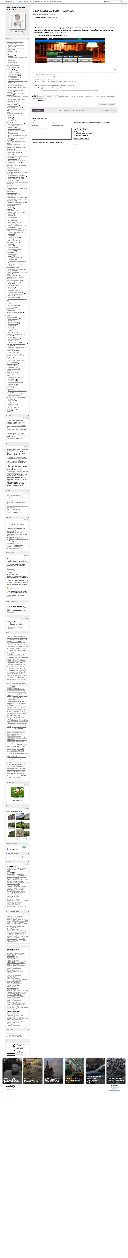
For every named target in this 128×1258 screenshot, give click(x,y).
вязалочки (9, 972)
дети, (8, 122)
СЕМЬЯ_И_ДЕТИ (18, 869)
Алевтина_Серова (12, 886)
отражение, (11, 234)
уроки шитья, (11, 379)
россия (9, 753)
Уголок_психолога (11, 990)
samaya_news (22, 1021)
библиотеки (13, 639)
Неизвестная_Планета (19, 953)
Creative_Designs (11, 1007)
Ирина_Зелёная (18, 893)
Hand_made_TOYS (12, 967)
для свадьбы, (11, 329)
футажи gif (9, 771)
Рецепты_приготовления (13, 904)
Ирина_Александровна (13, 930)
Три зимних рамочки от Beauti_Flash (17, 479)
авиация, (10, 365)
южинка (15, 941)
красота (15, 696)
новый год (10, 719)
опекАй (18, 961)
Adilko (12, 875)
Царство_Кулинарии (21, 979)
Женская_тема (11, 1004)
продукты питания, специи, (15, 225)
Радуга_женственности (13, 982)
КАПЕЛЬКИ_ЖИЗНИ (12, 1021)
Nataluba (9, 921)
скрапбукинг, (11, 340)
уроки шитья (16, 768)
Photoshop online (13, 574)
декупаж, (10, 327)
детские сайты (14, 662)
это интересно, (11, 409)
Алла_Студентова (22, 886)
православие (10, 732)
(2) (7, 498)
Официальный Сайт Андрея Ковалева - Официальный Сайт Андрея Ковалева (16, 422)
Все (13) (26, 520)
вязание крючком (14, 654)
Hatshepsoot (23, 877)
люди (14, 705)
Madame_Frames (11, 1024)
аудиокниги (40, 96)
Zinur (18, 885)
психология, (11, 349)
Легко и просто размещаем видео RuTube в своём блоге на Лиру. (17, 457)
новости (22, 717)
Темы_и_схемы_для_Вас (14, 1018)
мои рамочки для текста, (14, 292)
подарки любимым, (13, 282)
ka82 (13, 878)
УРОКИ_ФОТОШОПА (12, 957)
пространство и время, (14, 162)
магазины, (9, 245)
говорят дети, (11, 127)
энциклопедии (111, 96)
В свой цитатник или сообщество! (53, 19)
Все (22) (26, 555)
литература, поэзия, (12, 229)
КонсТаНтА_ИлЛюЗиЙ (13, 896)
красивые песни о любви (12, 693)
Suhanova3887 (24, 921)
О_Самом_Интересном (13, 1025)
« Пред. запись (63, 110)
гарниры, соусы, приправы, (15, 212)
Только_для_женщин (22, 1007)
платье (24, 727)
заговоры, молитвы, (13, 319)
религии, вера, (11, 317)
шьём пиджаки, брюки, (14, 382)
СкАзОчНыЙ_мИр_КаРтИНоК (15, 1015)
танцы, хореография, (12, 362)
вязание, (9, 69)
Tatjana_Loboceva (11, 885)
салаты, (10, 227)
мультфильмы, (12, 352)
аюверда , (11, 399)
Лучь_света (17, 932)
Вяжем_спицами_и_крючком (14, 983)
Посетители (19, 1052)
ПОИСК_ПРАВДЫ (11, 956)
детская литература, (13, 129)
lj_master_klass (11, 1035)
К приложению (25, 618)
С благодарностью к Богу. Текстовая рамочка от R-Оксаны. (17, 472)
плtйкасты (18, 727)
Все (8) (27, 492)
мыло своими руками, (14, 249)
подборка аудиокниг (76, 96)
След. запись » (82, 110)
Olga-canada (18, 882)
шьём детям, (11, 381)
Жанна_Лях (10, 891)
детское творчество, (13, 133)
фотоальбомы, (11, 372)
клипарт (21, 685)
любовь (10, 705)
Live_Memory (21, 965)
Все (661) (26, 864)
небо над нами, (12, 374)
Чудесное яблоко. (12, 509)
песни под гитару (22, 725)
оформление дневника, (13, 285)
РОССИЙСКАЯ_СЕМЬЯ (13, 868)
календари (15, 683)
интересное (10, 679)
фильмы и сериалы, (13, 354)
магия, (9, 402)
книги (26, 685)
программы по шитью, (14, 377)
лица (24, 703)
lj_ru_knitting (18, 1035)
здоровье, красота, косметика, (15, 151)
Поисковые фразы (21, 1054)
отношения (23, 721)
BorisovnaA (10, 869)
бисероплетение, (12, 322)
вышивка (19, 646)
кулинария (16, 698)
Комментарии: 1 (19, 532)
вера (25, 640)
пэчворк (18, 736)
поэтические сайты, (13, 237)
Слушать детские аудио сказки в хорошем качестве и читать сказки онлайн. (61, 81)
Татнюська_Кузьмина (12, 936)
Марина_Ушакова (11, 900)
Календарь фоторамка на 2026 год (17, 426)
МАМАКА (23, 932)
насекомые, (11, 62)
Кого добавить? (21, 874)
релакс (23, 747)
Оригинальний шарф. (13, 438)
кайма (11, 683)
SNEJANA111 (15, 921)
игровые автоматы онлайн (17, 677)
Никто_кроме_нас (11, 903)
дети (8, 662)
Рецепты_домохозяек (13, 964)
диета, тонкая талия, (13, 152)
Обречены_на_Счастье (13, 985)
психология (18, 734)
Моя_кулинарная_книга (13, 1002)
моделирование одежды (14, 707)
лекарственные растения (15, 703)
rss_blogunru (10, 1036)
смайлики (49, 128)
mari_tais (9, 881)
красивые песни (21, 692)
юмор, (8, 411)
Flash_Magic (15, 877)
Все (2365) (26, 418)
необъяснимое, (12, 170)
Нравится (103, 104)
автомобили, (11, 367)
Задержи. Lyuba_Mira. (13, 543)
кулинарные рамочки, (14, 290)
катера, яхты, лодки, (13, 369)
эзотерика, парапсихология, (14, 397)
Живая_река (16, 891)
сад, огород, (10, 345)
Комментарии (21, 7)
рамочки (15, 744)
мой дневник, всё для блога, (15, 294)
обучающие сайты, (13, 359)
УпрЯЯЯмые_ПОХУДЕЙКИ (14, 995)
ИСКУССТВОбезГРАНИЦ (14, 1000)
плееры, (10, 295)
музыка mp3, (11, 259)
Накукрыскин (10, 628)
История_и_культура (12, 988)
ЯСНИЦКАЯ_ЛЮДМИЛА (13, 937)
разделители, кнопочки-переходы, (17, 299)
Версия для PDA (114, 1087)
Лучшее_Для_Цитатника (13, 997)
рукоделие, (10, 320)
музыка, (9, 252)
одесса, (10, 117)
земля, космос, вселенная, (14, 160)
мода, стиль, (10, 251)
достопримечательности (16, 664)
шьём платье (16, 775)
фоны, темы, (11, 307)
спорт (12, 759)
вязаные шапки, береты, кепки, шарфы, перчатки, (16, 100)
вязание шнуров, (12, 79)
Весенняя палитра (17, 797)
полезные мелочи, (12, 308)
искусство (18, 681)
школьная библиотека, (14, 395)
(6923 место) (10, 612)
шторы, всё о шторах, (14, 180)
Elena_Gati (9, 918)
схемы (9, 761)
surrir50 (18, 884)
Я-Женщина (17, 975)
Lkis (18, 879)
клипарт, (10, 289)
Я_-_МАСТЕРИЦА (14, 998)
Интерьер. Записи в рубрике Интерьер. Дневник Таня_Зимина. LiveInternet (17, 435)
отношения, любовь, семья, (14, 280)
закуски (22, 668)
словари (34, 98)
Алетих (24, 928)
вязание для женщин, (14, 72)
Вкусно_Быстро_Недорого (14, 1006)
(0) (19, 423)
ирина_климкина (11, 940)
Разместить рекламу (114, 1090)
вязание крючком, (13, 76)
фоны (23, 768)
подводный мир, (12, 67)
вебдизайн (20, 639)
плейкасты (11, 729)
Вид (107, 2)
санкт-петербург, (12, 120)
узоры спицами (16, 766)
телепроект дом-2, (13, 283)
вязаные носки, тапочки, (14, 85)
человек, (10, 164)
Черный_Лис (22, 906)
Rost (8, 884)
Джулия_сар (15, 929)
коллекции (11, 687)
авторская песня (21, 636)
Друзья (14, 7)
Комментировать (38, 110)
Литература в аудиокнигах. (47, 79)
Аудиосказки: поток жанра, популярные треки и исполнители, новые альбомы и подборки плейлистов (69, 90)
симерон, (10, 406)
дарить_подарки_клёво (13, 978)
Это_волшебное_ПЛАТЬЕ (14, 981)
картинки (22, 683)
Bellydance (9, 992)
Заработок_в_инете (12, 971)
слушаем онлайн (51, 96)
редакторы (16, 747)
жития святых (21, 666)
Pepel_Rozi (25, 882)
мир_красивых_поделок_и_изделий (16, 974)
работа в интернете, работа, (14, 312)
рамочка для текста (16, 741)
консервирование (13, 689)
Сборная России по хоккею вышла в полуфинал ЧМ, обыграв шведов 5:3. (17, 502)
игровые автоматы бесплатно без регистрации (17, 674)
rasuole (22, 926)
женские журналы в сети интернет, (17, 109)
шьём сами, (11, 386)
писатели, (10, 235)
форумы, (9, 370)
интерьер (10, 681)
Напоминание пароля (57, 125)
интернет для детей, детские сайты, (18, 135)
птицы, (9, 64)
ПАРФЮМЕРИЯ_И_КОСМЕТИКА (16, 963)
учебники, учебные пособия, (15, 394)
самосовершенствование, (14, 347)
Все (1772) (26, 914)
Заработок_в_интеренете (14, 968)
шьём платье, (11, 384)
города (18, 661)
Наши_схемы (10, 1017)
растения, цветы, (11, 314)
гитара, (10, 256)
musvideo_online (18, 1036)
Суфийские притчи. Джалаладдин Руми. (51, 88)
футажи (23, 770)
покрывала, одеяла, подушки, (16, 177)
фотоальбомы (11, 770)
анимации (10, 638)
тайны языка (15, 761)
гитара (14, 661)
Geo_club (23, 992)
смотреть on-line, (11, 350)
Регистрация (23, 1)
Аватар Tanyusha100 (17, 21)
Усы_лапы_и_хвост (12, 989)
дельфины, (11, 56)
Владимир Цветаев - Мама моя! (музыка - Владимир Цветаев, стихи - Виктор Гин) (17, 530)
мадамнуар (10, 941)
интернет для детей (20, 679)
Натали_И (9, 933)
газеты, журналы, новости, (14, 107)
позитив (9, 731)
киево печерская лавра (12, 685)
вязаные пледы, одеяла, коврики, (17, 87)
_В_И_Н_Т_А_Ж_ (11, 977)
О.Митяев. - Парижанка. (14, 546)
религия (14, 749)
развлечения (11, 738)
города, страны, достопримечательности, (13, 113)
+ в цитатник (52, 14)
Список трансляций (12, 1033)
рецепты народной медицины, (16, 272)
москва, (10, 115)
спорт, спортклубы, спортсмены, (15, 360)
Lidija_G (25, 919)
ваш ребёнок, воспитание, (15, 124)
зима (21, 670)
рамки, (9, 302)
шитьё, (8, 375)
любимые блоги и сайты (91, 96)
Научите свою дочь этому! (14, 465)
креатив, (9, 207)
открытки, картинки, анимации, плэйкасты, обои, (15, 278)
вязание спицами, (13, 77)
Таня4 (22, 935)
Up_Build (17, 1022)
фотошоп (18, 770)
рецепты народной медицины (15, 750)
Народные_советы (12, 958)
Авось (48, 1)
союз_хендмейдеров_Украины (15, 996)
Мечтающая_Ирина (22, 900)
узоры (8, 766)
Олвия (18, 903)
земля (17, 670)
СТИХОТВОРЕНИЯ (22, 990)
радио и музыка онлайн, (14, 264)
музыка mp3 (11, 711)
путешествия (11, 736)
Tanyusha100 (7, 9)
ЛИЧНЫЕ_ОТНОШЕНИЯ (13, 899)
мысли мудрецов (16, 713)
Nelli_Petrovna (10, 882)
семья (14, 757)
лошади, (10, 60)
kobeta (23, 925)
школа (19, 773)
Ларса (18, 898)
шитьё (13, 773)
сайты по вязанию (13, 106)
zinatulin (19, 928)
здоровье (11, 670)
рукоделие (17, 753)
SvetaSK (9, 922)
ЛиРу (19, 989)
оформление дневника (17, 723)
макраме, (10, 330)
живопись (14, 666)
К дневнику (73, 110)
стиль (16, 759)
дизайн (22, 663)
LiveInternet (9, 2)
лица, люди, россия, (12, 242)
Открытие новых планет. (14, 512)
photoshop (9, 636)
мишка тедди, (11, 332)
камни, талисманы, (12, 193)
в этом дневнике (12, 849)
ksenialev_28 (10, 926)
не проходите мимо (13, 716)
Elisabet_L (9, 877)
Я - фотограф (12, 558)
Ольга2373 (10, 935)
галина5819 (10, 889)
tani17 (15, 928)
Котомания (16, 993)
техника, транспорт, (12, 364)
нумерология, (11, 404)
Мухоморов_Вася (17, 902)
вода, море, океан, (12, 65)
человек (22, 771)
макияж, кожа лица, (13, 159)
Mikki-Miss (14, 881)
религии (9, 749)
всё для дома (17, 644)
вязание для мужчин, (13, 74)
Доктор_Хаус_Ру (18, 889)
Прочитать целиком (39, 19)
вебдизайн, (11, 287)
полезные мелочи (19, 731)
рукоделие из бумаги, (14, 339)
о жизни (15, 719)
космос (22, 689)
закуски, (10, 215)
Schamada (12, 884)
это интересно (16, 777)
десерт (23, 661)
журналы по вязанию (13, 668)
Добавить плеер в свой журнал (15, 627)
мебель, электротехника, (15, 175)
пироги (14, 727)
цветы (15, 771)
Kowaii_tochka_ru (11, 1019)
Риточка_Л (23, 868)
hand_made (10, 993)
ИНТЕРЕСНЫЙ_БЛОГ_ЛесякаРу (16, 892)
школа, (8, 387)
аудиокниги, (11, 51)
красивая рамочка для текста (13, 690)
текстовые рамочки (15, 764)
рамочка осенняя (16, 743)
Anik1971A (13, 916)
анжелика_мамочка (12, 939)
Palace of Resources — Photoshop (16, 429)
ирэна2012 (19, 940)
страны (21, 759)
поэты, (9, 239)
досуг (8, 666)
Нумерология (10, 975)
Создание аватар (13, 588)
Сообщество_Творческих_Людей (16, 1003)
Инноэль (23, 891)
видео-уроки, (11, 389)
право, (9, 244)
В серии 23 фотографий (21, 839)
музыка (22, 709)
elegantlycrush (10, 925)
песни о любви (12, 725)
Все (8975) (26, 446)
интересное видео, (12, 168)
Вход (30, 1)
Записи (8, 7)
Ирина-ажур (10, 893)
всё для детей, (12, 125)
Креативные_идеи (17, 954)
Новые (114, 110)
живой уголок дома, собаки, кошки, (17, 57)
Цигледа (26, 936)
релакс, (9, 315)
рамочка (18, 740)
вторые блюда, (12, 210)
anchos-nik (20, 923)
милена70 (9, 902)
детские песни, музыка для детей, (17, 130)
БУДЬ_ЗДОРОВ (11, 979)
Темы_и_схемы (11, 961)
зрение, (10, 154)
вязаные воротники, (13, 84)
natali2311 (20, 881)
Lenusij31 (20, 919)
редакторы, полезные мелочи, (16, 202)
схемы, (10, 303)
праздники (11, 734)
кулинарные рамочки (13, 699)
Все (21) (26, 784)
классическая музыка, (14, 257)
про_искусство (24, 961)
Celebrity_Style (11, 1022)
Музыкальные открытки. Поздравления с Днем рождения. (16, 496)
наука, (8, 274)
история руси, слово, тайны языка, (16, 185)
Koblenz (17, 878)
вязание (15, 648)
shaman (14, 636)
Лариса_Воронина (12, 898)
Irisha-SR (9, 878)
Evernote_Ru (24, 1018)
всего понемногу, (12, 324)
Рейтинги (39, 1)
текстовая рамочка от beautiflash (19, 762)
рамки (18, 738)
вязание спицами (20, 657)
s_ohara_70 (10, 928)
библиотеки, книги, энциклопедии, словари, (50, 95)
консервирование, (13, 217)
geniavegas (18, 925)
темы (25, 764)
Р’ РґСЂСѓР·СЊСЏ (18, 31)
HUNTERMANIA (17, 918)
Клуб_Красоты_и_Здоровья (14, 895)
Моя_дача (9, 953)
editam (25, 923)
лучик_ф (24, 940)
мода (18, 705)
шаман (8, 773)
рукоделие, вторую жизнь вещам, (16, 344)
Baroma (17, 875)
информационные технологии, (16, 197)
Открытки (11, 569)
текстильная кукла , (13, 342)
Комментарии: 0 (19, 545)
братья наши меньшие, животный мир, (17, 53)
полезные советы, (13, 297)
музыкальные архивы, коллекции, (17, 261)
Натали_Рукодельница (18, 933)
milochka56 (17, 926)
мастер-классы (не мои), (13, 247)
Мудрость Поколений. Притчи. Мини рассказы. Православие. (57, 85)
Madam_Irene (23, 879)
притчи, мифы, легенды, (14, 240)
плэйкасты (19, 729)
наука (15, 715)
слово (19, 757)
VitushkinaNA (13, 923)
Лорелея (9, 954)
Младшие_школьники (13, 970)
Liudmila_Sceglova (12, 879)
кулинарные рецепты (15, 701)
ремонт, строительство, (14, 178)
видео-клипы (12, 642)
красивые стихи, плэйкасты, (15, 232)
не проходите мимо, (12, 275)
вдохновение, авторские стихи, (16, 230)
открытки (14, 721)
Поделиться (111, 104)
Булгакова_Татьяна (12, 888)
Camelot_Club (16, 992)
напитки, (10, 219)
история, (9, 191)
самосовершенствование (12, 755)
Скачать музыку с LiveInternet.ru (18, 582)
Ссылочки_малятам (19, 1017)
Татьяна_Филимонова (13, 906)
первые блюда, (12, 220)
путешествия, (10, 310)
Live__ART (19, 1019)
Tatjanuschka (22, 922)
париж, (9, 119)
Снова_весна (16, 935)
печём (9, 727)
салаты (25, 753)
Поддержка (105, 2)
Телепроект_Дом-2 (12, 1009)
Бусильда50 (21, 888)
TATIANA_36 (15, 922)
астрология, (11, 400)
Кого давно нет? (11, 874)
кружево (20, 696)
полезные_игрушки (12, 965)
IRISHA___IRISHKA (12, 919)
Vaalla (8, 923)
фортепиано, (11, 265)
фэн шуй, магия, (12, 407)
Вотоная (9, 929)
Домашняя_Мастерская (13, 960)
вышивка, (10, 325)
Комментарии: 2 (19, 541)
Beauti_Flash (22, 875)
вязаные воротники (13, 659)
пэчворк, (10, 337)
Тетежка (21, 936)
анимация (16, 638)
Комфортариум (19, 1004)
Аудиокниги (21, 971)
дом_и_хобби (21, 939)
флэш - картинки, (12, 305)
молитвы (16, 709)
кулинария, (10, 209)
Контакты (114, 1088)
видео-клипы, (11, 254)
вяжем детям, (11, 71)
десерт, (10, 214)
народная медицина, (12, 267)
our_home (22, 993)
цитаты (18, 771)
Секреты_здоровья (12, 986)
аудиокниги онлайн (63, 96)
